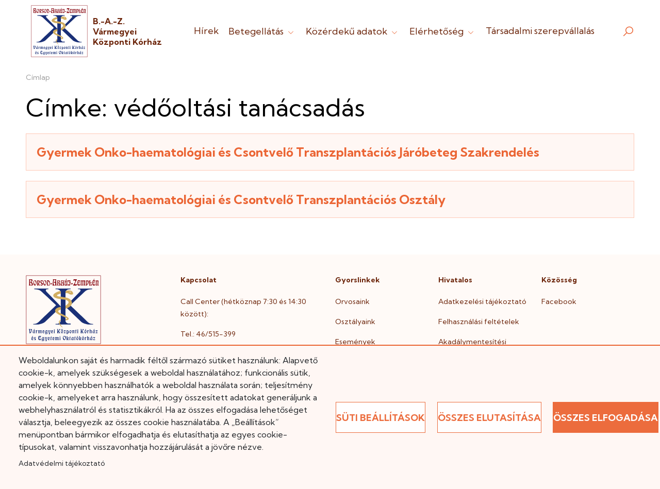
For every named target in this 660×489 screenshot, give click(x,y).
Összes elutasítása (489, 418)
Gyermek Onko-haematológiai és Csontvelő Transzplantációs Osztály (241, 199)
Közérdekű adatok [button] (353, 31)
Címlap (38, 77)
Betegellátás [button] (262, 31)
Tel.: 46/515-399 (208, 334)
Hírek (206, 31)
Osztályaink (355, 321)
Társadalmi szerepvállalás (540, 31)
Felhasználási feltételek (478, 321)
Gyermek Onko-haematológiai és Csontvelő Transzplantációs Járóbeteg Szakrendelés (288, 152)
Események (355, 341)
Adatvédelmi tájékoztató (62, 463)
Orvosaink (352, 301)
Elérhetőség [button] (442, 31)
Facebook (558, 301)
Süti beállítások (380, 418)
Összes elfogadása (605, 418)
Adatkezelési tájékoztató (482, 301)
